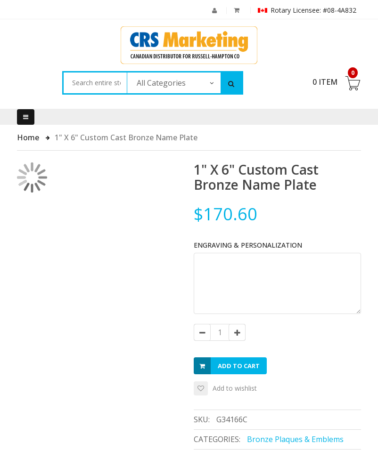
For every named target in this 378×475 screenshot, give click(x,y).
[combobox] (95, 82)
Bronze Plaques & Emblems (295, 439)
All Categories (161, 83)
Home (29, 137)
